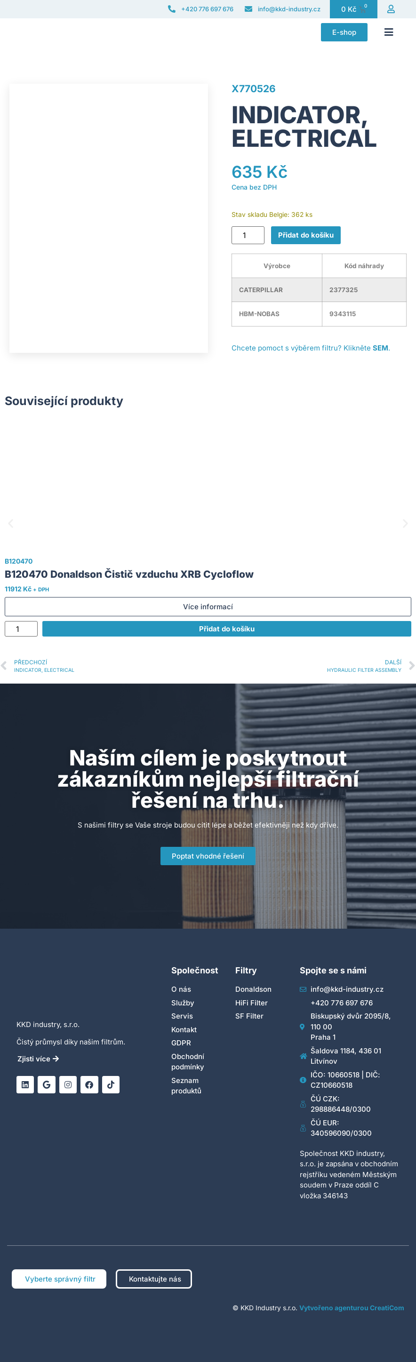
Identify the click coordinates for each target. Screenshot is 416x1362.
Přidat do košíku (306, 235)
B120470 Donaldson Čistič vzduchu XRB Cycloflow (129, 574)
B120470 (18, 561)
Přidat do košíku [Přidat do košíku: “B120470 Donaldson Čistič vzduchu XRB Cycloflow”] (227, 628)
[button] (388, 32)
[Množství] (248, 235)
